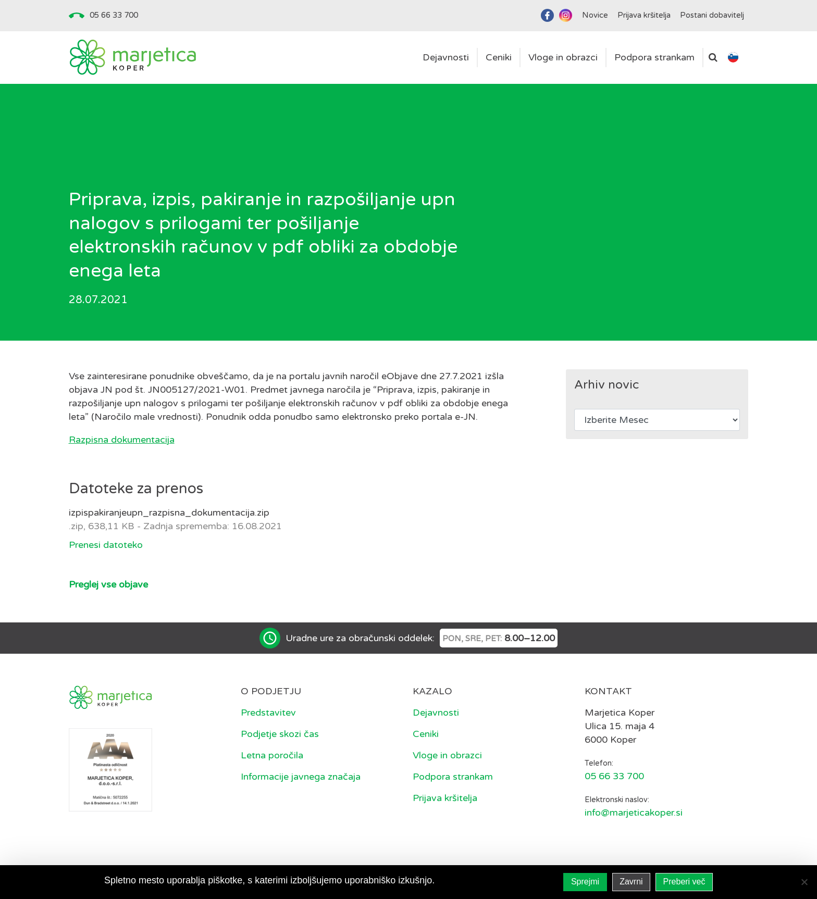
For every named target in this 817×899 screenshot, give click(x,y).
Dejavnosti (436, 712)
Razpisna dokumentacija (122, 439)
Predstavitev (268, 712)
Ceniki (426, 734)
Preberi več (684, 881)
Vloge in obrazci (447, 755)
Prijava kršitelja (445, 798)
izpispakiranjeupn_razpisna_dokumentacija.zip (169, 512)
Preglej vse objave (108, 584)
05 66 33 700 (114, 15)
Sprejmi (585, 881)
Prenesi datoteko (106, 545)
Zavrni (631, 881)
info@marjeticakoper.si (634, 812)
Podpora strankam (453, 776)
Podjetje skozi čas (280, 734)
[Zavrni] (804, 882)
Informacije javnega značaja (301, 776)
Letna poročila (272, 755)
